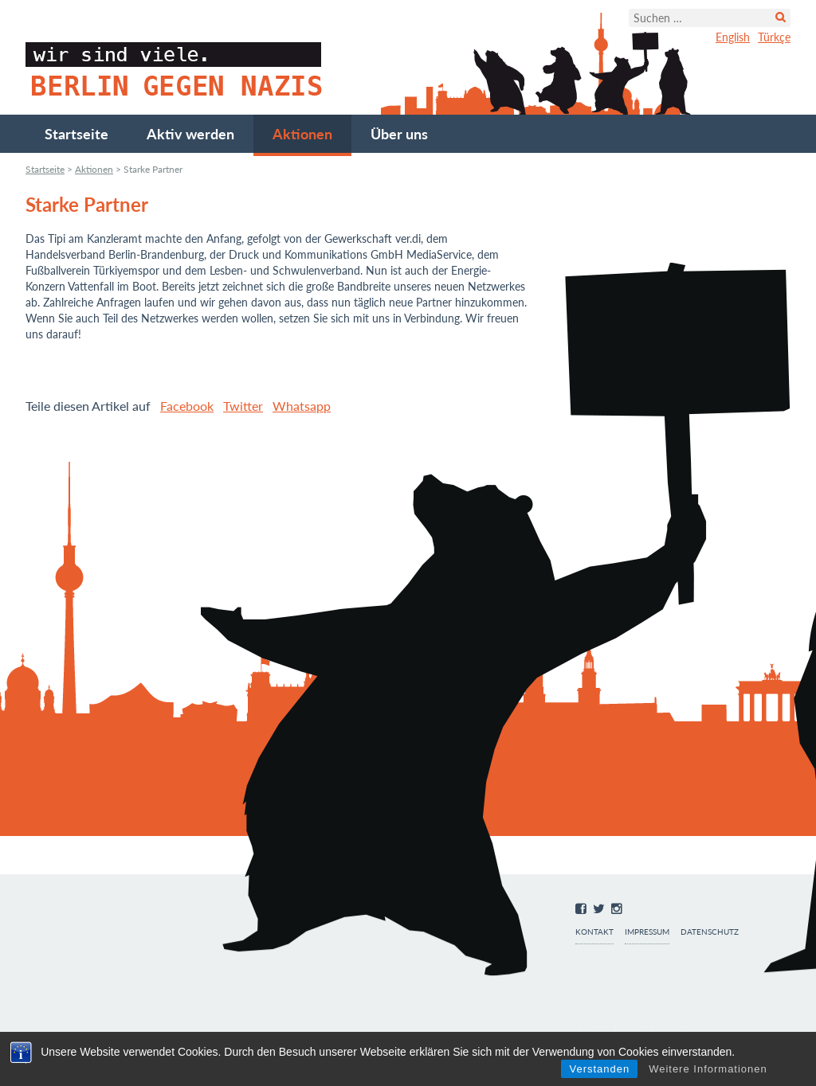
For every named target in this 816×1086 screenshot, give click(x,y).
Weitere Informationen (708, 1069)
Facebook (187, 405)
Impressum (647, 932)
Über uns (399, 134)
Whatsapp (302, 405)
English (733, 37)
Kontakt (594, 932)
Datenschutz (710, 932)
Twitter (243, 405)
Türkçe (774, 37)
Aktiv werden (190, 134)
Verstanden (599, 1069)
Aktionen (302, 134)
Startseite (76, 134)
